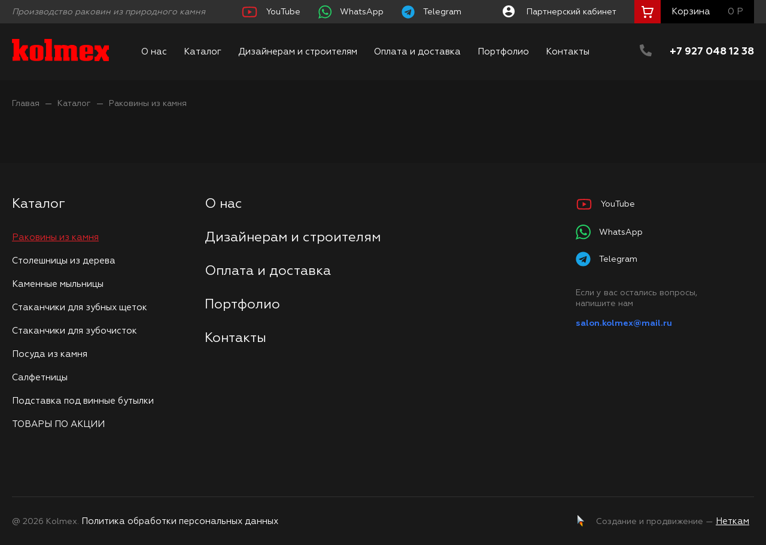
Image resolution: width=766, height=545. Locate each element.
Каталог (202, 51)
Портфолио (503, 51)
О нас (154, 51)
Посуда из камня (49, 354)
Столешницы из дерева (63, 260)
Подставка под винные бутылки (83, 400)
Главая (25, 103)
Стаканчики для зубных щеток (79, 307)
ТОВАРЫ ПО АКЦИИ (58, 424)
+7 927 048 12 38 (712, 52)
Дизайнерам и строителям (297, 51)
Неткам (732, 521)
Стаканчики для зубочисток (74, 330)
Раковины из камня (148, 103)
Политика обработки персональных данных (179, 521)
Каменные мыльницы (58, 284)
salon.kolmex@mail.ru (624, 323)
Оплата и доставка (417, 51)
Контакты (567, 51)
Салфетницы (40, 377)
